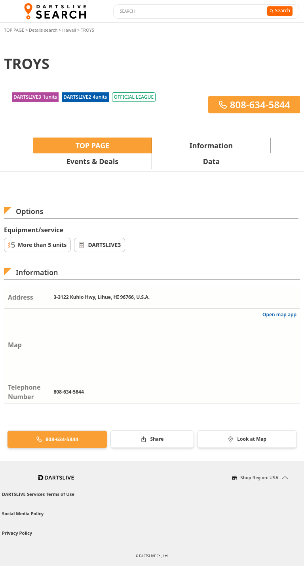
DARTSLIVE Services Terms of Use (38, 494)
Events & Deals (92, 161)
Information (211, 145)
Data (211, 161)
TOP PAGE (14, 30)
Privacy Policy (17, 533)
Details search (44, 30)
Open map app (279, 314)
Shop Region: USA (259, 477)
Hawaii (69, 30)
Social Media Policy (23, 513)
